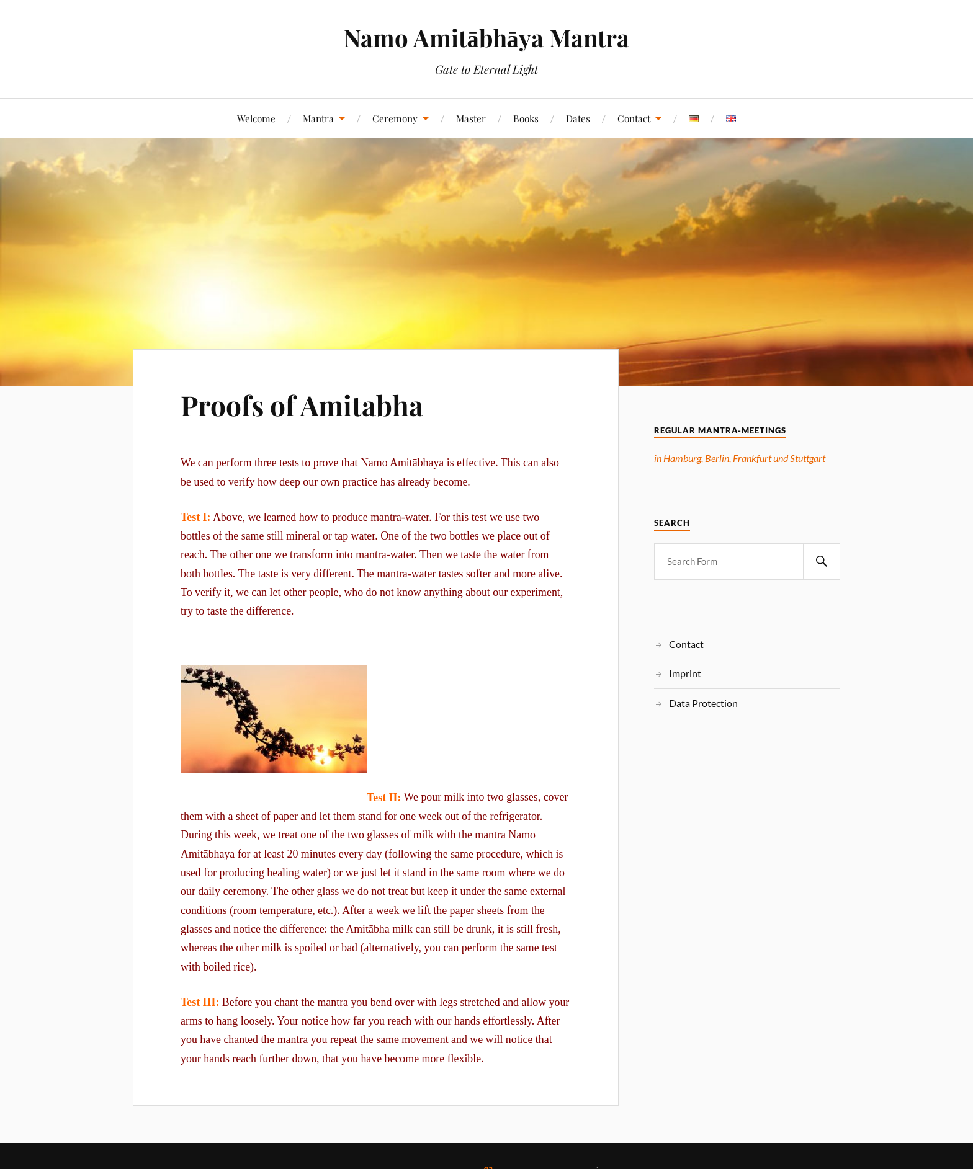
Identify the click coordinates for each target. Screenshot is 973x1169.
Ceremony (395, 118)
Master (471, 118)
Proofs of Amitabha (302, 404)
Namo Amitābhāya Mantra (486, 37)
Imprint (685, 673)
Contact (633, 118)
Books (526, 118)
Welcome (256, 118)
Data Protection (703, 703)
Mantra (318, 118)
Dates (578, 118)
